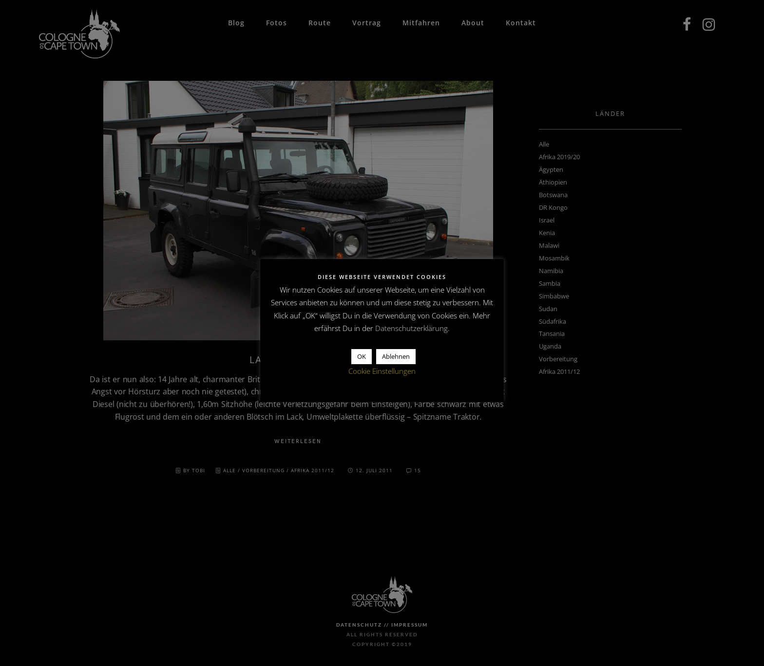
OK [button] (361, 356)
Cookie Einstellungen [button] (382, 371)
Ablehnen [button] (396, 356)
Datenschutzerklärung (411, 328)
